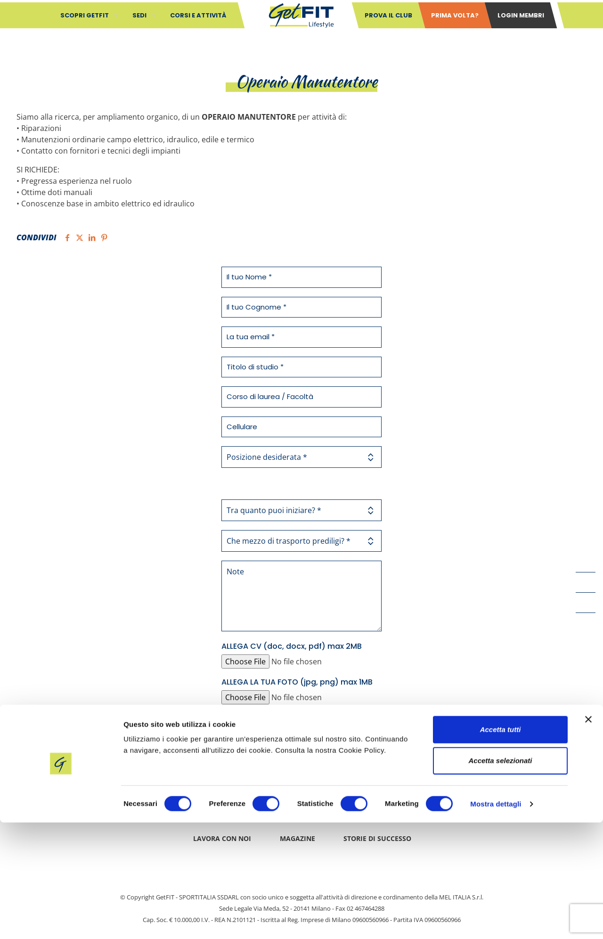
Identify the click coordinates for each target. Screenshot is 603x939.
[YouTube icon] (585, 582)
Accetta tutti (500, 846)
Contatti (186, 805)
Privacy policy (333, 805)
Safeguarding (254, 805)
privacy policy (283, 719)
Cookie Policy (410, 805)
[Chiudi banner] (588, 836)
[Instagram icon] (585, 623)
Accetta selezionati (500, 877)
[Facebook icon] (585, 562)
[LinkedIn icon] (585, 602)
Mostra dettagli (495, 920)
